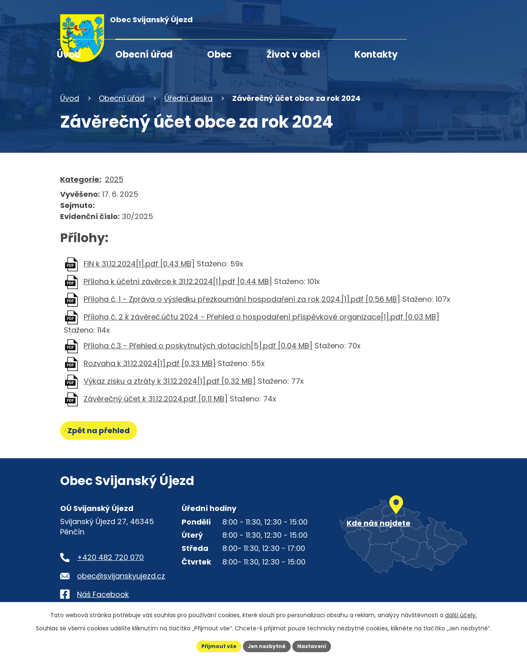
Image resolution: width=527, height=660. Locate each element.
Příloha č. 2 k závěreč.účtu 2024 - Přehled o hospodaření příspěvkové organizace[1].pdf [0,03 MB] (261, 317)
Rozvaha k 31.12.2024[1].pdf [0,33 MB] (150, 363)
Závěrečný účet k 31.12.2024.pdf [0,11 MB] (156, 399)
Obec (219, 54)
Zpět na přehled (102, 430)
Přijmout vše (212, 645)
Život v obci (293, 54)
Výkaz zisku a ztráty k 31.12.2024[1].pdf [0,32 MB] (170, 381)
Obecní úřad (144, 54)
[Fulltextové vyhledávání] (419, 23)
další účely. (461, 613)
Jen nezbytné (266, 645)
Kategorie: (80, 179)
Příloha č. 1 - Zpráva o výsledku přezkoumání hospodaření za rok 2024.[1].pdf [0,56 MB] (242, 299)
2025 (114, 179)
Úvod (69, 54)
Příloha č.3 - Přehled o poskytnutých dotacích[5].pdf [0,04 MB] (198, 345)
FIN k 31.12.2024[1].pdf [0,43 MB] (139, 264)
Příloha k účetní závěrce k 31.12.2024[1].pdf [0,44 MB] (178, 281)
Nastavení (317, 645)
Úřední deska (188, 98)
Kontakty (376, 54)
